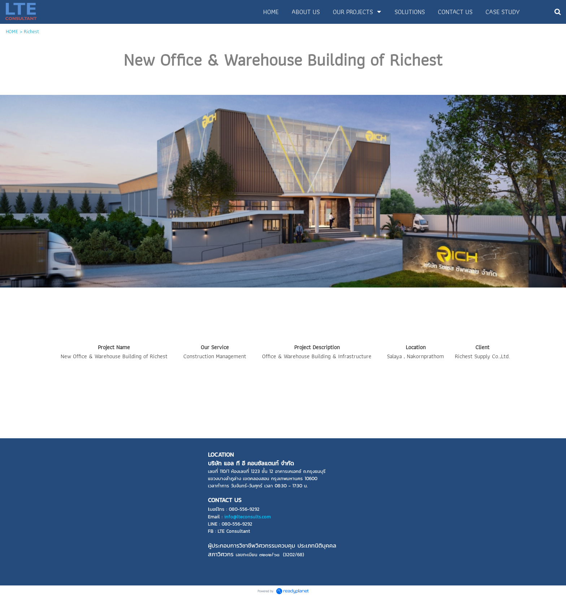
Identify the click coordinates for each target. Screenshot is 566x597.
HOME (12, 31)
